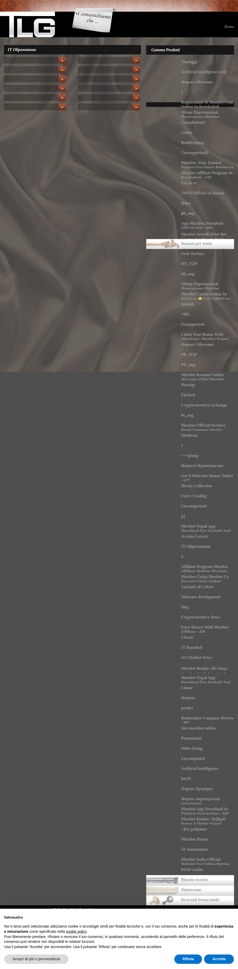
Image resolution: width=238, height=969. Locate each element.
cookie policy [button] (76, 931)
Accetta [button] (219, 959)
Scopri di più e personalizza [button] (36, 959)
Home (229, 27)
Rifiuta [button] (188, 959)
